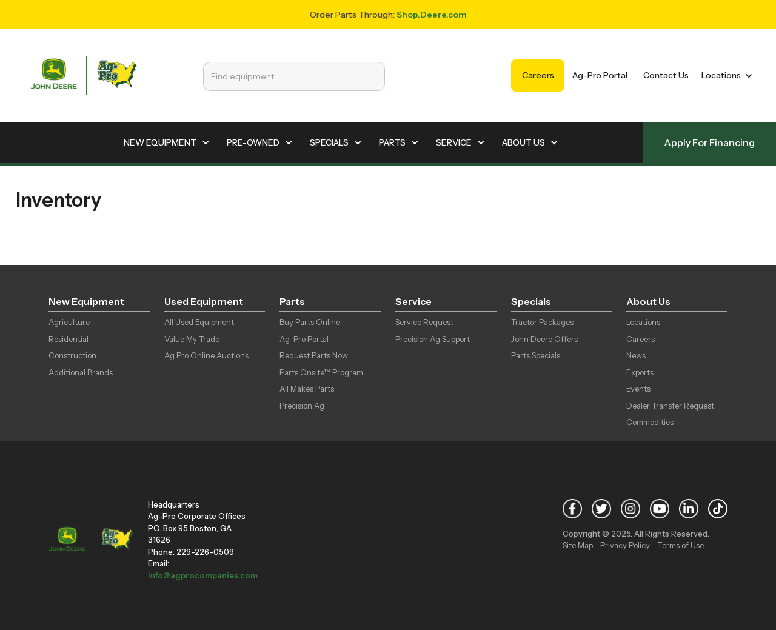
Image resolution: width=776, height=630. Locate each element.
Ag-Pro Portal (599, 75)
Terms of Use (680, 545)
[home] (83, 75)
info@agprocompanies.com (203, 575)
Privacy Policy (625, 545)
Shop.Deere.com (431, 14)
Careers (538, 75)
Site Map (578, 545)
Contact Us (666, 75)
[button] (725, 75)
